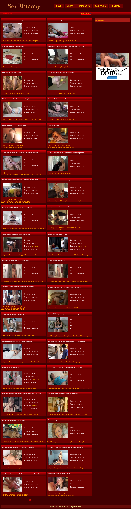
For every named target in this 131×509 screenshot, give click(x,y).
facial (22, 174)
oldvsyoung (35, 41)
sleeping (14, 67)
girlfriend (19, 93)
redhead (80, 308)
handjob (24, 228)
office (36, 414)
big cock (3, 173)
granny (26, 174)
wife (40, 119)
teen (19, 67)
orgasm (66, 147)
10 (57, 499)
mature (22, 41)
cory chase (35, 379)
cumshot (8, 174)
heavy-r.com (34, 30)
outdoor (26, 441)
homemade (69, 41)
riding (42, 228)
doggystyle (52, 119)
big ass (51, 388)
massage (11, 468)
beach (11, 441)
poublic (32, 441)
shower (81, 281)
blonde (57, 145)
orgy (27, 93)
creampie (63, 255)
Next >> (62, 499)
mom (29, 41)
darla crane (35, 406)
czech (19, 228)
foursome (12, 93)
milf (26, 41)
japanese (16, 41)
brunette (57, 67)
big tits (9, 41)
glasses (62, 495)
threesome (86, 442)
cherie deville (82, 246)
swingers (22, 308)
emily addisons (82, 326)
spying (15, 147)
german (68, 201)
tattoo (82, 201)
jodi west (35, 246)
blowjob (5, 93)
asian (5, 41)
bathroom (58, 281)
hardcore (63, 173)
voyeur (20, 147)
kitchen (62, 362)
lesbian (18, 388)
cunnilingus (12, 388)
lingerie (71, 308)
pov (70, 119)
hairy (10, 281)
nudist (21, 441)
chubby (20, 119)
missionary (35, 119)
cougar (62, 41)
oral (23, 93)
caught (51, 414)
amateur (51, 41)
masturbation (65, 414)
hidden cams (17, 281)
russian (84, 414)
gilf (21, 414)
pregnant (82, 468)
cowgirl (63, 67)
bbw (10, 119)
